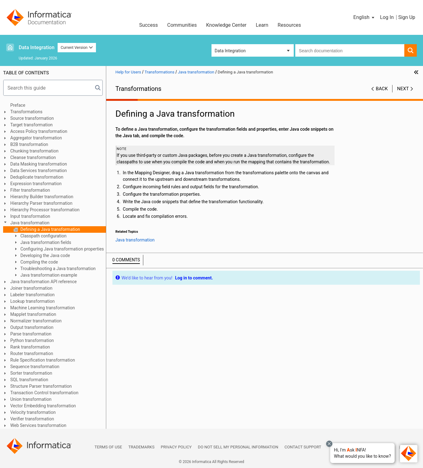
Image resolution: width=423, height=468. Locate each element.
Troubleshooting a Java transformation (57, 268)
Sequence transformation (34, 366)
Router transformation (31, 353)
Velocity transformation (33, 412)
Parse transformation (30, 333)
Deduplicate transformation (36, 177)
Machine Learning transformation (42, 307)
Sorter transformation (31, 373)
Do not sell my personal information (238, 447)
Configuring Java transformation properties (61, 248)
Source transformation (32, 118)
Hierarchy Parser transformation (41, 203)
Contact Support (302, 447)
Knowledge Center (226, 25)
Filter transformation (30, 190)
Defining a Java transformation (49, 229)
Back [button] (382, 88)
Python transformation (32, 340)
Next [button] (403, 88)
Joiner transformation (31, 288)
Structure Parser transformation (41, 386)
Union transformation (30, 399)
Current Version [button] (77, 47)
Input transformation (30, 216)
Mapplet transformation (33, 314)
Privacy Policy (176, 447)
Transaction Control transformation (44, 392)
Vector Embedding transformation (43, 405)
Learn (262, 25)
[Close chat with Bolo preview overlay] (329, 444)
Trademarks (141, 447)
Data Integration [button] (230, 50)
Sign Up (406, 17)
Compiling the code (38, 262)
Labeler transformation (32, 294)
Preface (17, 105)
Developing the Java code (44, 255)
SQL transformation (29, 379)
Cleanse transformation (33, 157)
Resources (289, 25)
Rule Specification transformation (42, 360)
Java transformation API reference (43, 281)
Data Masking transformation (38, 163)
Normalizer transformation (36, 320)
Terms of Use (108, 447)
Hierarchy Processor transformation (44, 209)
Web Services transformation (38, 425)
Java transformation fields (45, 242)
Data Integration (37, 47)
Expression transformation (36, 183)
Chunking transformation (34, 150)
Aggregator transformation (36, 137)
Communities (182, 25)
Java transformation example (48, 275)
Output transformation (31, 327)
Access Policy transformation (38, 131)
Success (148, 25)
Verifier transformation (32, 418)
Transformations (26, 111)
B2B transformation (29, 144)
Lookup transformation (32, 301)
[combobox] (349, 50)
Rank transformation (30, 346)
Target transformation (31, 124)
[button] (362, 453)
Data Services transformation (38, 170)
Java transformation (30, 222)
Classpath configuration (42, 235)
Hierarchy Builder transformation (41, 196)
